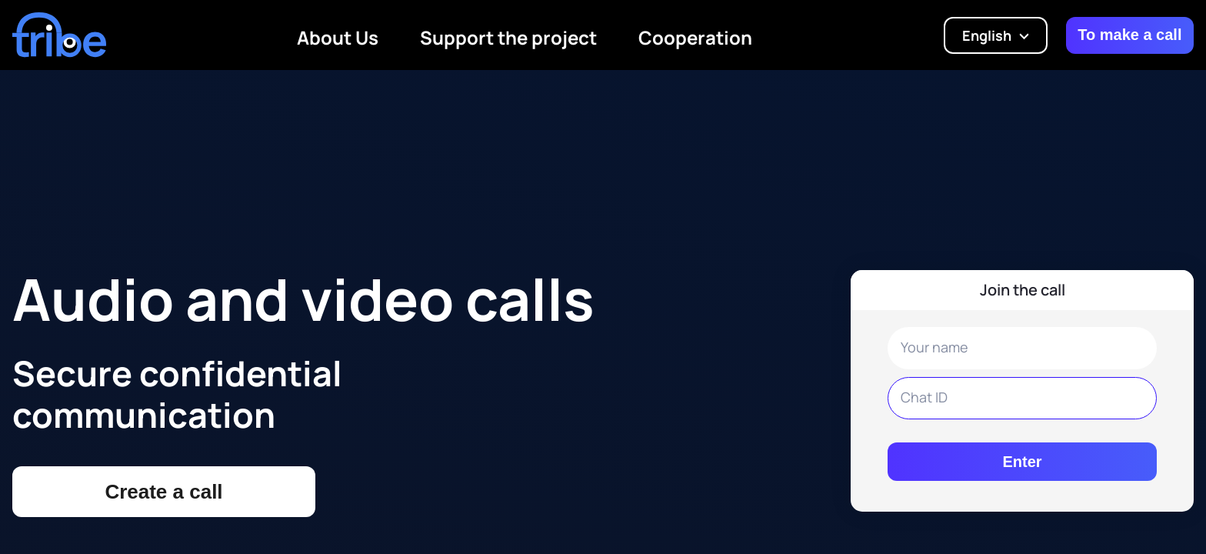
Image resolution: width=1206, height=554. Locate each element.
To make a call (1129, 34)
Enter (1021, 461)
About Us (337, 37)
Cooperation (695, 37)
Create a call (163, 491)
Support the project (508, 37)
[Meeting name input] (1022, 398)
